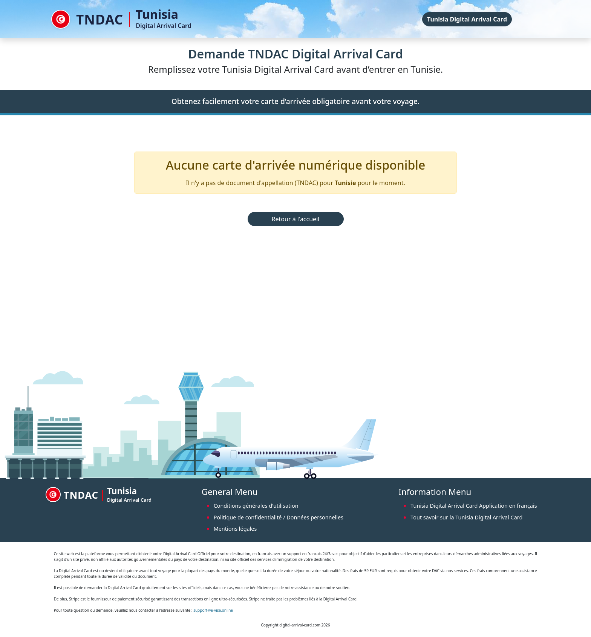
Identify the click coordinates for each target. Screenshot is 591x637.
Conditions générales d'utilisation (256, 505)
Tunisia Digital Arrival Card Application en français (473, 505)
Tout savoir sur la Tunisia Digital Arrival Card (466, 517)
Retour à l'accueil (296, 219)
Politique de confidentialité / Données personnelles (278, 517)
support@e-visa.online (213, 610)
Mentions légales (235, 528)
